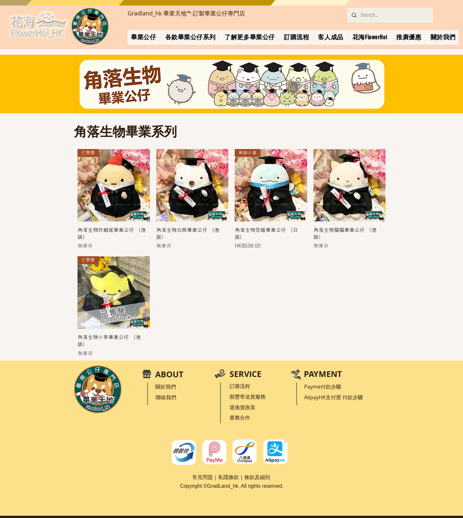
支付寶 (334, 397)
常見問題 (202, 477)
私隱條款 (228, 477)
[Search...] (390, 15)
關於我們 (165, 386)
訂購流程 (240, 386)
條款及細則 (257, 477)
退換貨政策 (242, 407)
